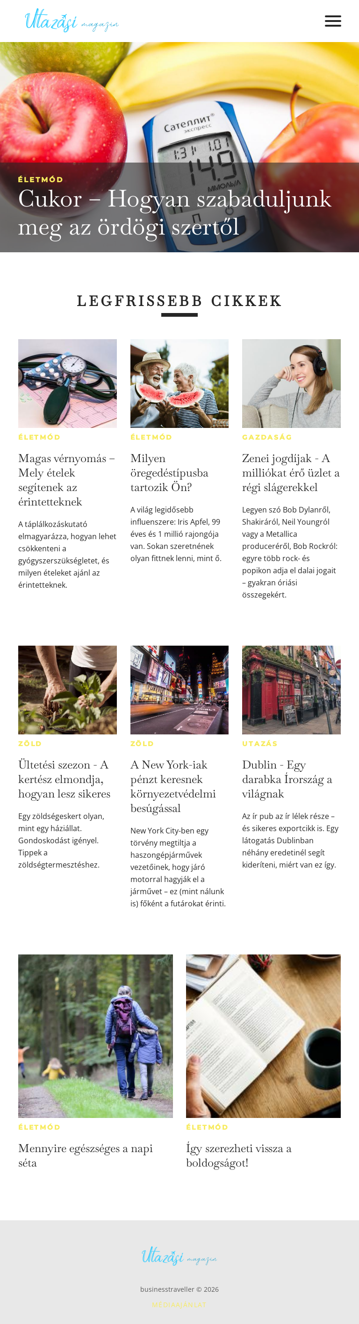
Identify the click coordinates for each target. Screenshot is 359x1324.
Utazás (260, 744)
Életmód (41, 179)
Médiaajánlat (179, 1304)
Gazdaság (267, 437)
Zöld (30, 744)
